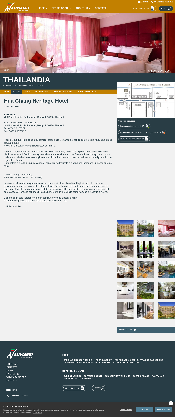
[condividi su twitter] (135, 329)
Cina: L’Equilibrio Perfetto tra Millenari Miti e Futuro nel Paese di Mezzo (103, 362)
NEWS (9, 370)
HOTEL (31, 85)
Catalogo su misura (144, 8)
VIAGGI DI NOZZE (16, 376)
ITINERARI (63, 91)
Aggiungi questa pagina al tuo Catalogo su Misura (143, 132)
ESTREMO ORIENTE (93, 375)
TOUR (28, 91)
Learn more (37, 413)
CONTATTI (101, 8)
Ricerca (166, 8)
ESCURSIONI (41, 91)
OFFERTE (11, 366)
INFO (6, 91)
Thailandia (22, 85)
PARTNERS (12, 373)
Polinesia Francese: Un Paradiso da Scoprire (139, 359)
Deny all (144, 410)
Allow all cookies (163, 410)
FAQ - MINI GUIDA (87, 91)
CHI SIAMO (12, 363)
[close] (171, 403)
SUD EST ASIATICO (9, 85)
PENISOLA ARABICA (84, 378)
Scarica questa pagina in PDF (134, 125)
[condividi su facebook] (131, 329)
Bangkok (40, 85)
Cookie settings (125, 410)
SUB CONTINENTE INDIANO (117, 375)
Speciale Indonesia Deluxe (78, 359)
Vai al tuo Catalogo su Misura (134, 138)
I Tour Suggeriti (103, 359)
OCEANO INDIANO (141, 375)
